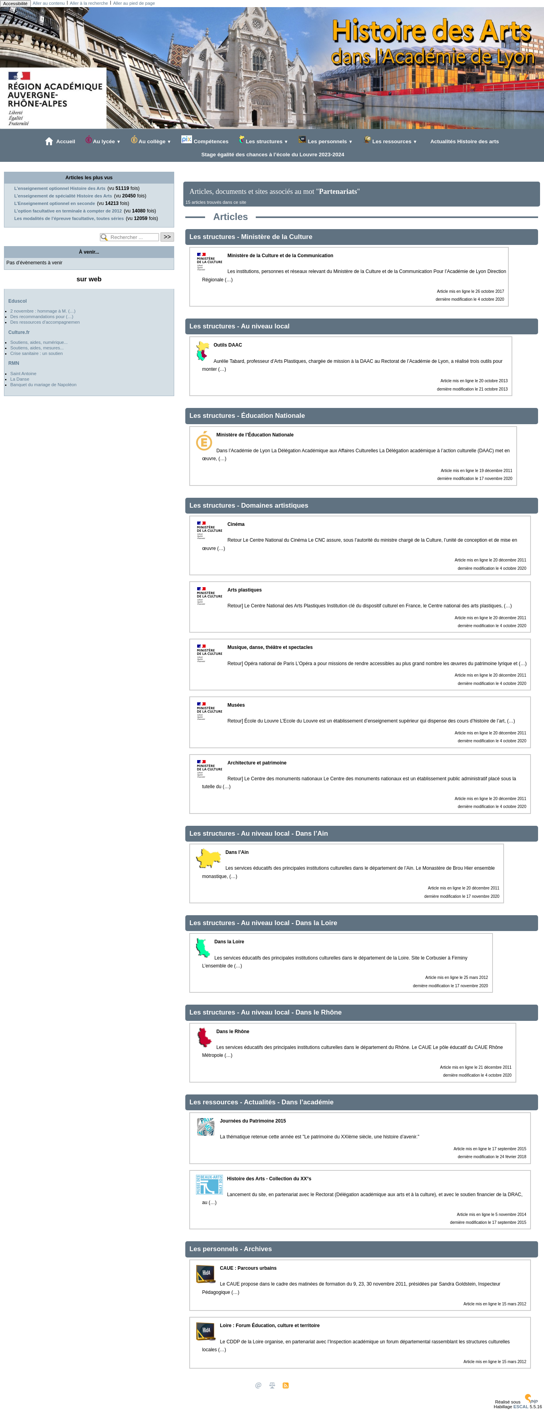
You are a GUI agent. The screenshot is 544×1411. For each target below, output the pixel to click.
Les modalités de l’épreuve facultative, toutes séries (69, 218)
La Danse (19, 379)
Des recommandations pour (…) (41, 316)
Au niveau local (265, 326)
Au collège (151, 139)
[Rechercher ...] (129, 237)
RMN (13, 363)
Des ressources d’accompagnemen (45, 322)
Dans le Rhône (318, 1012)
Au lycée (103, 139)
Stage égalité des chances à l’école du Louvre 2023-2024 (271, 154)
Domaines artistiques (274, 505)
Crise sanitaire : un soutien (36, 353)
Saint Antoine (23, 373)
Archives (258, 1249)
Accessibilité (15, 3)
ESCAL (521, 1406)
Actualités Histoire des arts (463, 141)
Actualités (261, 1102)
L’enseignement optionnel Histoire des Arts (59, 188)
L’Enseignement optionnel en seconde (54, 203)
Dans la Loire (316, 923)
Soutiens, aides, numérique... (39, 342)
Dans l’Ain (311, 833)
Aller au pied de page (134, 3)
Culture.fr (19, 332)
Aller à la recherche (89, 3)
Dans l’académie (308, 1102)
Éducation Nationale (273, 415)
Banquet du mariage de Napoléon (43, 384)
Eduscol (17, 301)
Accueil (60, 141)
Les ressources (390, 139)
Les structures (263, 139)
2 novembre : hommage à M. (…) (43, 311)
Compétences (204, 139)
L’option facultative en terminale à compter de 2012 (68, 211)
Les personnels (326, 139)
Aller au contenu (49, 3)
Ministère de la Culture (276, 237)
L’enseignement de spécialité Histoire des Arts (63, 195)
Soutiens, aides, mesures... (37, 347)
